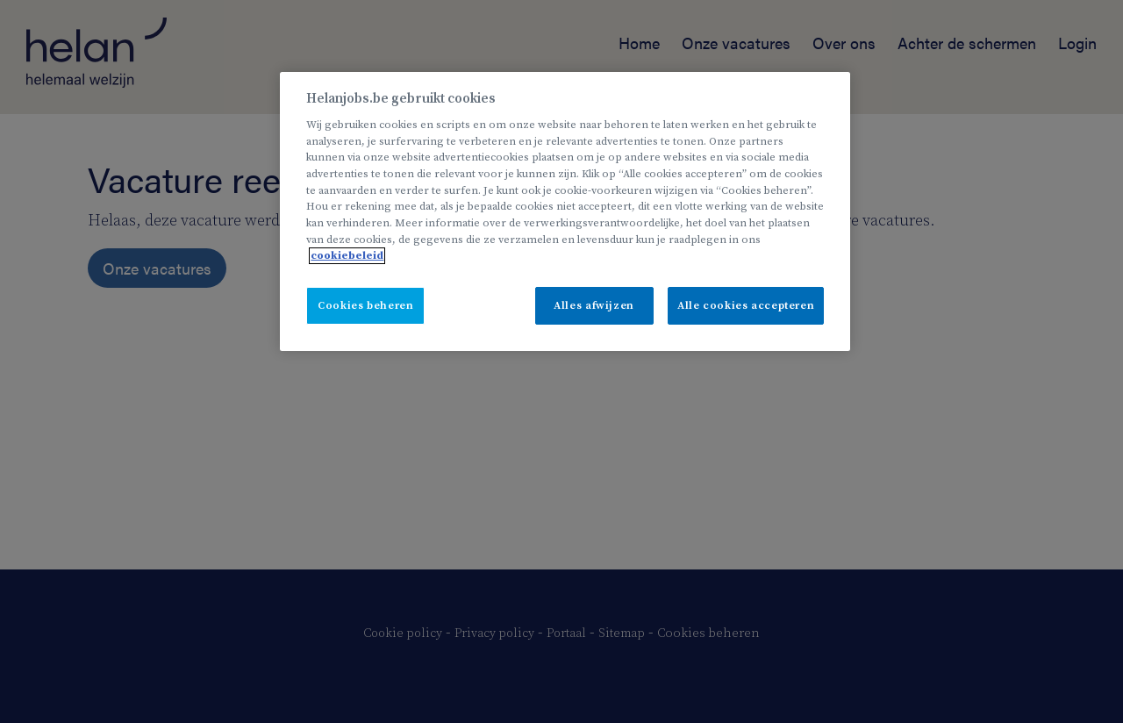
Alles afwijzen (594, 305)
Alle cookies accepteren (745, 305)
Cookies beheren (365, 305)
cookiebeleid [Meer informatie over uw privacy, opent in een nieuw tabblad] (347, 255)
